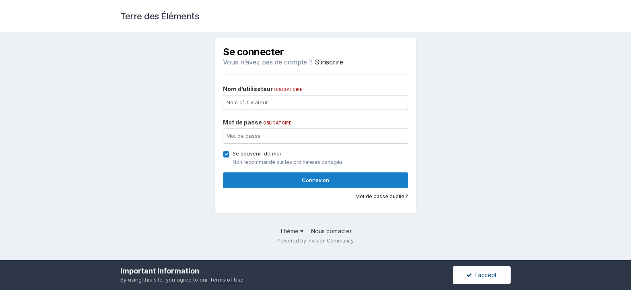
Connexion (315, 180)
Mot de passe (257, 122)
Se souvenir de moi (257, 153)
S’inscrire (329, 62)
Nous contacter (331, 231)
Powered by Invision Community (315, 241)
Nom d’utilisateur (262, 88)
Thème (291, 231)
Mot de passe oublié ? (381, 196)
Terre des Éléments (159, 16)
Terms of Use (226, 279)
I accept (481, 274)
